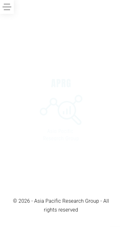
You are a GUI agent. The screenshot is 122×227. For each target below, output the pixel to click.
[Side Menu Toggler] (7, 7)
